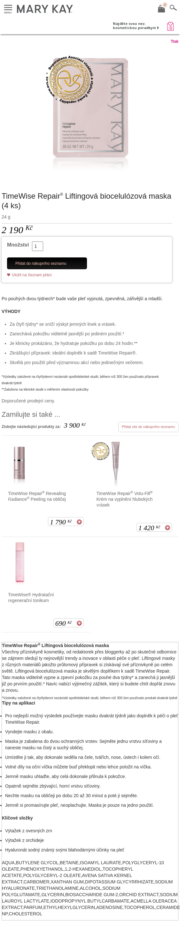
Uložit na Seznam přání (32, 275)
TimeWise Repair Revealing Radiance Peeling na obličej (37, 496)
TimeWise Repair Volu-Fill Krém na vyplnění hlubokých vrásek (125, 499)
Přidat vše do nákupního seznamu (148, 427)
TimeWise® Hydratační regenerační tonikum (31, 597)
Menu (8, 8)
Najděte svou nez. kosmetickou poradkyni (134, 25)
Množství (18, 245)
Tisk (174, 41)
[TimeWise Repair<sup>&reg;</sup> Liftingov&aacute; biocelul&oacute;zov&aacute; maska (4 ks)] (90, 111)
